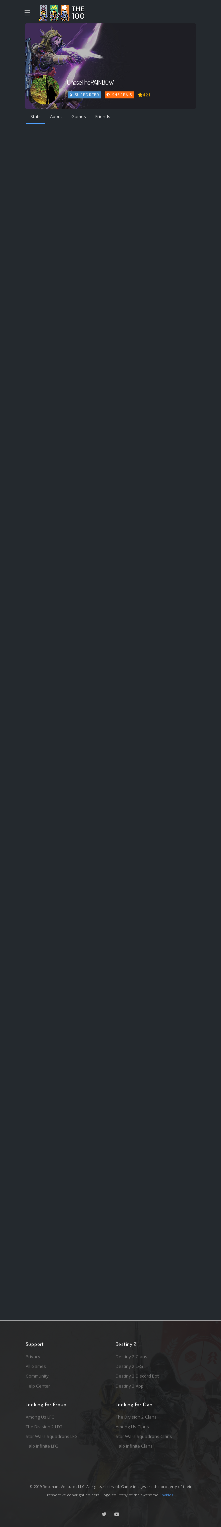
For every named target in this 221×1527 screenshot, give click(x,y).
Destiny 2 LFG (129, 1366)
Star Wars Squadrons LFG (52, 1436)
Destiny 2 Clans (131, 1357)
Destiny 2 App (130, 1386)
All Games (36, 1366)
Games (78, 116)
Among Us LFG (40, 1417)
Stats (35, 116)
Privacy (33, 1357)
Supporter (85, 94)
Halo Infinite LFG (42, 1446)
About (56, 116)
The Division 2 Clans (136, 1417)
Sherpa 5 (119, 94)
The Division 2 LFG (44, 1427)
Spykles (166, 1494)
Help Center (38, 1386)
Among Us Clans (132, 1427)
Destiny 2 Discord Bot (137, 1376)
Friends (102, 116)
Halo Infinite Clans (134, 1446)
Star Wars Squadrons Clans (144, 1436)
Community (37, 1376)
